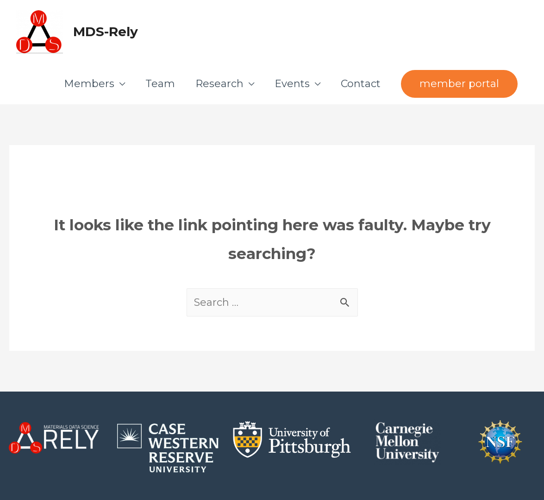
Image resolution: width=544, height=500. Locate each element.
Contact (361, 83)
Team (160, 83)
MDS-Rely (105, 31)
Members (89, 83)
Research (219, 83)
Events (292, 83)
